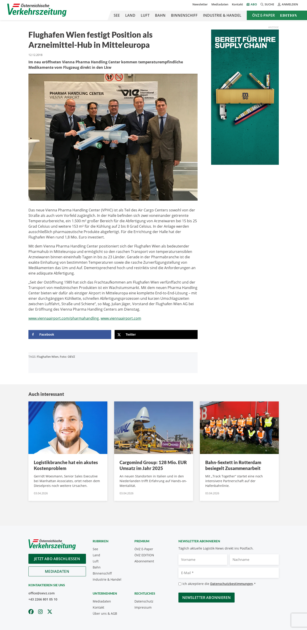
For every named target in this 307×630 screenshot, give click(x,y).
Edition (288, 15)
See (117, 15)
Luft (145, 15)
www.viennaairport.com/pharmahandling (63, 318)
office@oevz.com (41, 593)
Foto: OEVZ (67, 357)
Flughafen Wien (47, 357)
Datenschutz (143, 601)
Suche (267, 4)
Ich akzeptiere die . (219, 584)
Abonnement (144, 561)
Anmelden (288, 4)
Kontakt (237, 4)
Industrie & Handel (222, 15)
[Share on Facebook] (69, 334)
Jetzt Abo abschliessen (57, 558)
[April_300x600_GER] (245, 96)
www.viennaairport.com (121, 318)
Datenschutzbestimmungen (231, 584)
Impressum (143, 607)
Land (130, 15)
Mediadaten (219, 4)
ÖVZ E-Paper (263, 15)
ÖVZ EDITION (144, 555)
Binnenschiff (184, 15)
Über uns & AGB (105, 613)
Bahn (160, 15)
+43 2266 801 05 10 (42, 599)
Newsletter (200, 4)
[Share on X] (156, 334)
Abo (254, 4)
